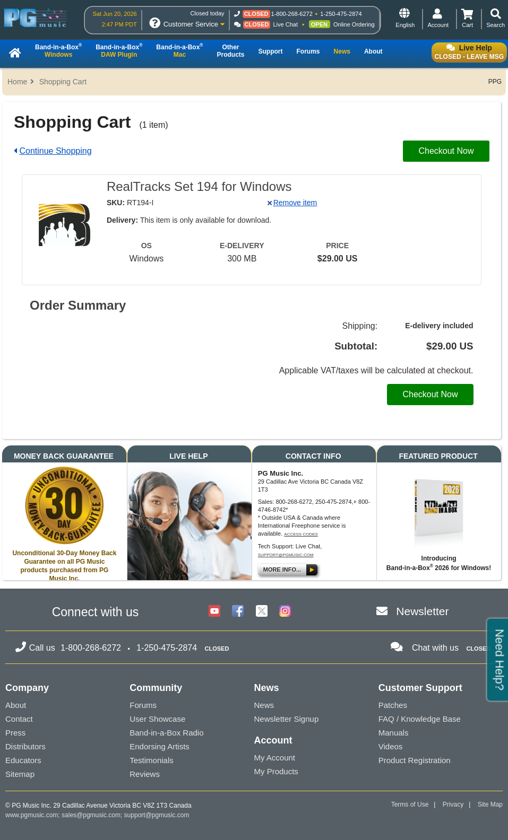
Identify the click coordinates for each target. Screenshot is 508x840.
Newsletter (422, 611)
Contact (19, 718)
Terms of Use (410, 804)
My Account (275, 757)
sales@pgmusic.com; (93, 815)
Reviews (145, 773)
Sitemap (20, 773)
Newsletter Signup (286, 718)
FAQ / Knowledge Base (419, 718)
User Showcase (157, 718)
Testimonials (152, 760)
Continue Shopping (55, 150)
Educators (23, 760)
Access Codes (301, 534)
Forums (143, 705)
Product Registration (414, 760)
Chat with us (435, 647)
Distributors (25, 746)
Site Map (490, 804)
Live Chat (285, 24)
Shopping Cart (63, 81)
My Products (276, 771)
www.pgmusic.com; (32, 815)
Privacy (453, 804)
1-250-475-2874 (340, 14)
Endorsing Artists (160, 746)
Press (15, 732)
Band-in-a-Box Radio (166, 732)
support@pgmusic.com (286, 555)
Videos (390, 746)
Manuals (393, 732)
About (15, 705)
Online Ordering (354, 24)
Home (17, 81)
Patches (392, 705)
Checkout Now (445, 150)
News (264, 705)
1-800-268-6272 (292, 14)
